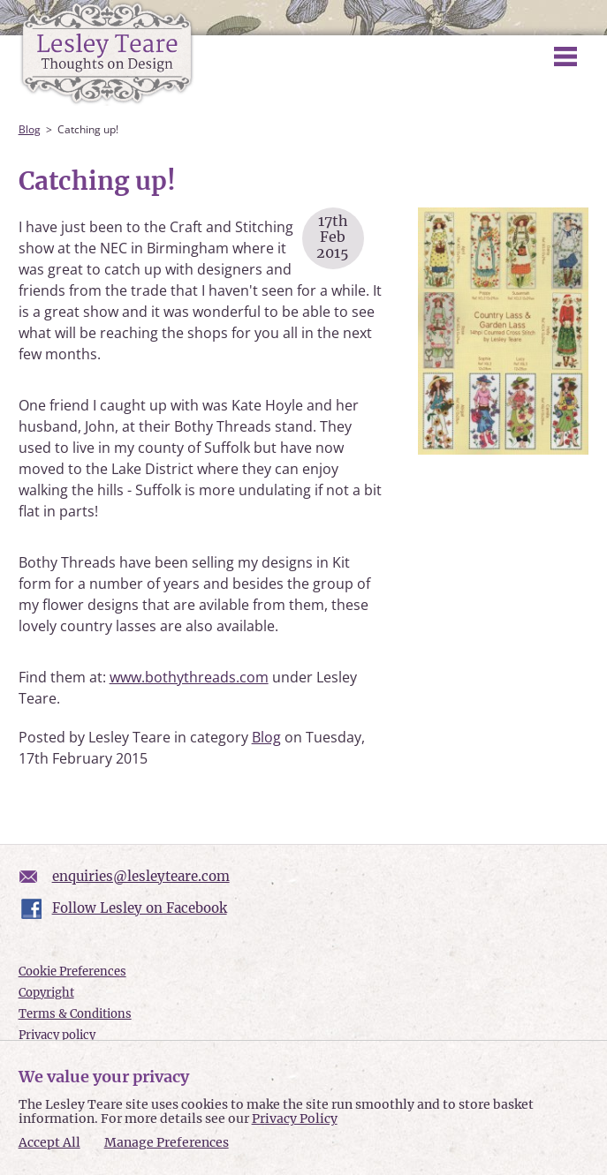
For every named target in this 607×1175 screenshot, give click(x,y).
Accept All (49, 1142)
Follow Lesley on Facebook (139, 908)
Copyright (46, 992)
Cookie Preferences (72, 971)
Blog (30, 129)
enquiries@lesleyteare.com (141, 876)
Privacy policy (57, 1035)
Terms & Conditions (75, 1013)
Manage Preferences (166, 1142)
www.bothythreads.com (189, 677)
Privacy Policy (295, 1118)
